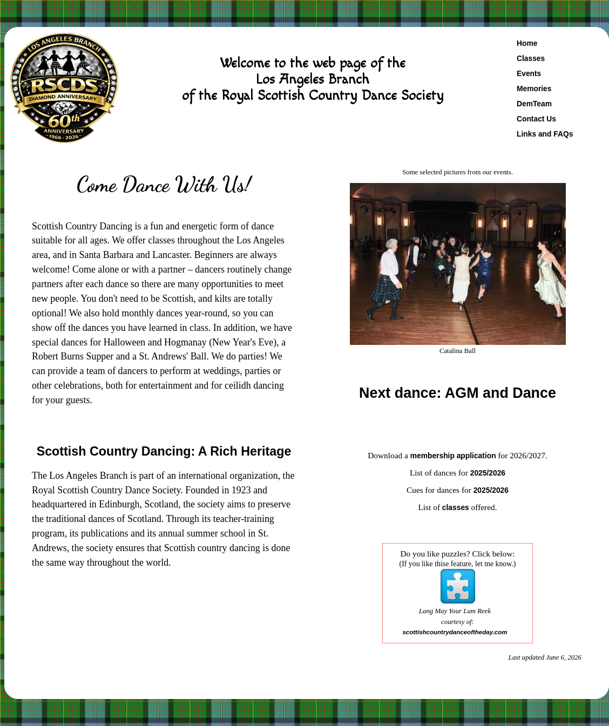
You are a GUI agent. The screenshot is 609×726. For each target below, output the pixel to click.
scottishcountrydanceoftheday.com (454, 632)
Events (529, 73)
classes (455, 507)
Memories (534, 88)
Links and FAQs (545, 134)
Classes (531, 58)
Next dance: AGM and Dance (457, 393)
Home (527, 43)
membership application (453, 455)
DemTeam (534, 103)
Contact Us (536, 118)
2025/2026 (487, 473)
